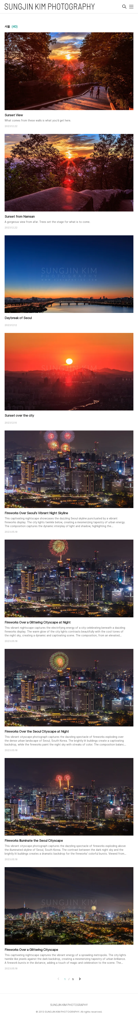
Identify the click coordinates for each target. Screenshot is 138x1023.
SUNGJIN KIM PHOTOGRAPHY (69, 1004)
